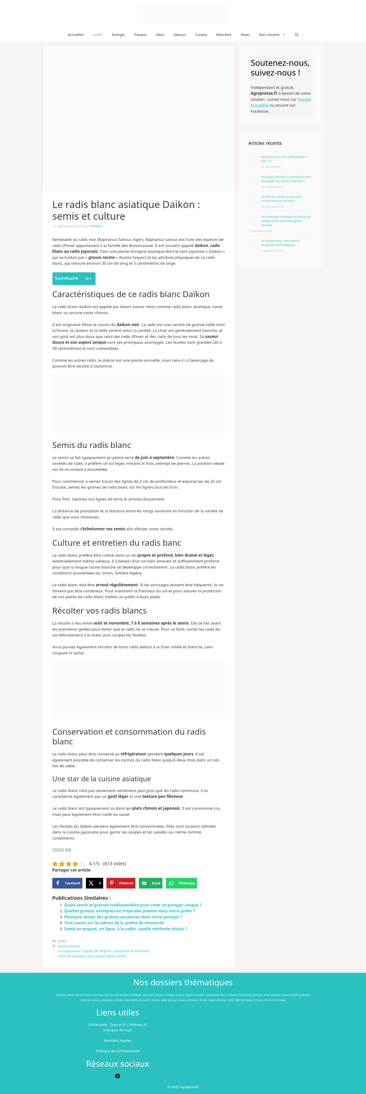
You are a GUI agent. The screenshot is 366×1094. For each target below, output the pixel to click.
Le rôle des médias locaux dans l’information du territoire (281, 199)
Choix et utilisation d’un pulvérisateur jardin (92, 956)
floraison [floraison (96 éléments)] (233, 995)
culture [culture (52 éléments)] (180, 995)
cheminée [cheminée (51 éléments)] (148, 995)
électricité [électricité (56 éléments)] (270, 1000)
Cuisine (201, 34)
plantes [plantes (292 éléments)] (155, 1000)
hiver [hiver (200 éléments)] (267, 995)
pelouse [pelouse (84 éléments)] (136, 1000)
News (245, 34)
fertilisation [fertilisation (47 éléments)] (212, 995)
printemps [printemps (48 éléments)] (192, 1000)
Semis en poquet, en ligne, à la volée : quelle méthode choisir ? (125, 928)
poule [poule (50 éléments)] (182, 1000)
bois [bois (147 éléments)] (116, 995)
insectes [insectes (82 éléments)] (275, 995)
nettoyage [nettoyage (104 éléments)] (107, 1000)
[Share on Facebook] (67, 883)
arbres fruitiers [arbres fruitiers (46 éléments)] (84, 995)
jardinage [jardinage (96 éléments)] (304, 995)
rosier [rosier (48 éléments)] (230, 1000)
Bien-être (223, 34)
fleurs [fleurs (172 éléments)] (223, 995)
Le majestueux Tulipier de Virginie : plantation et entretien (103, 951)
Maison (180, 34)
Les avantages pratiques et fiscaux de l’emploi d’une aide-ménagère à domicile (285, 221)
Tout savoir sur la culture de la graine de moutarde (114, 922)
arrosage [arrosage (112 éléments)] (98, 995)
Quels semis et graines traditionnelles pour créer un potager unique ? (132, 905)
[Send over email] (150, 883)
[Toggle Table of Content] (85, 279)
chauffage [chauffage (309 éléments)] (135, 995)
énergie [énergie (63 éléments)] (281, 1000)
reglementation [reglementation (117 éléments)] (217, 1000)
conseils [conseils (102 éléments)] (170, 995)
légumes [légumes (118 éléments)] (85, 1000)
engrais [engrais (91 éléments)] (189, 995)
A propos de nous (117, 1030)
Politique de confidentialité (118, 1051)
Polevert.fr (138, 1024)
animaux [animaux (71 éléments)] (61, 995)
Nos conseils (274, 35)
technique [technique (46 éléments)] (247, 1000)
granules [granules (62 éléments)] (258, 995)
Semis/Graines (69, 946)
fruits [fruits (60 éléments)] (249, 995)
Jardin (98, 34)
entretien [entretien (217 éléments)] (199, 995)
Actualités (76, 34)
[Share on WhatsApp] (181, 883)
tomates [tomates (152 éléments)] (259, 1000)
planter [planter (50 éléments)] (146, 1000)
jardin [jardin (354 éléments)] (295, 995)
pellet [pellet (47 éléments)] (128, 1000)
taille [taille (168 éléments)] (237, 1000)
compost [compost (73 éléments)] (160, 995)
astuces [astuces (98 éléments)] (109, 995)
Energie (118, 34)
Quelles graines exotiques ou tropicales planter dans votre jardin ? (129, 910)
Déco (160, 34)
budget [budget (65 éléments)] (124, 995)
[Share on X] (94, 883)
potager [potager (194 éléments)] (173, 1000)
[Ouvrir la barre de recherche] (296, 35)
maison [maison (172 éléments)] (95, 1000)
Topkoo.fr (118, 1024)
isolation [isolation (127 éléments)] (286, 995)
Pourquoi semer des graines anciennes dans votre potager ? (123, 917)
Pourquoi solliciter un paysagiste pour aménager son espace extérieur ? (286, 179)
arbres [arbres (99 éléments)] (70, 995)
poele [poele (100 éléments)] (164, 1000)
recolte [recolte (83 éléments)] (203, 1000)
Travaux (140, 34)
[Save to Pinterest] (120, 883)
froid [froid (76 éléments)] (242, 995)
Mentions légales (118, 1040)
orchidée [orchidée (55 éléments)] (118, 1000)
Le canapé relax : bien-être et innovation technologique (280, 243)
